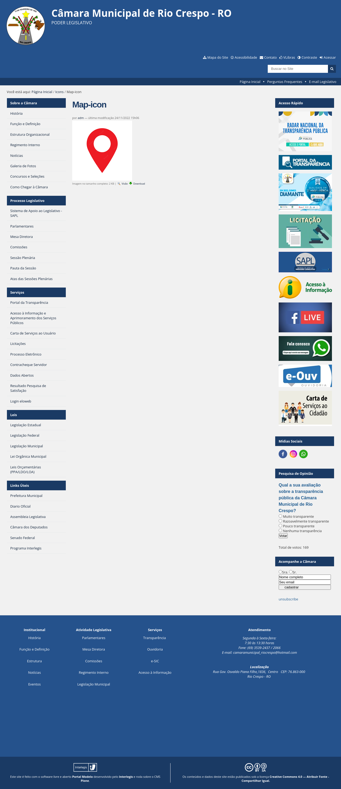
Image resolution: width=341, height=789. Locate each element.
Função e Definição (34, 649)
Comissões (93, 661)
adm (81, 118)
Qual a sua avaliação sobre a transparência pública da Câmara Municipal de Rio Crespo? (301, 498)
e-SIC (155, 661)
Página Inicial (250, 81)
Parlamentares (93, 637)
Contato (270, 57)
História (34, 637)
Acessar (330, 57)
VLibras (289, 57)
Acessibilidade (246, 57)
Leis (13, 414)
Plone (85, 781)
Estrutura (34, 661)
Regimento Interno (94, 672)
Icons (59, 91)
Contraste (309, 57)
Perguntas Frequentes (284, 81)
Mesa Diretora (93, 649)
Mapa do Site (217, 57)
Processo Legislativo (27, 200)
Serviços (17, 292)
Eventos (34, 684)
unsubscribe (288, 599)
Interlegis (126, 777)
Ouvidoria (155, 649)
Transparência (154, 637)
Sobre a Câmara (23, 103)
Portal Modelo (82, 777)
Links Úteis (19, 485)
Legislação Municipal (93, 684)
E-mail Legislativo (322, 81)
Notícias (34, 672)
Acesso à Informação (155, 672)
